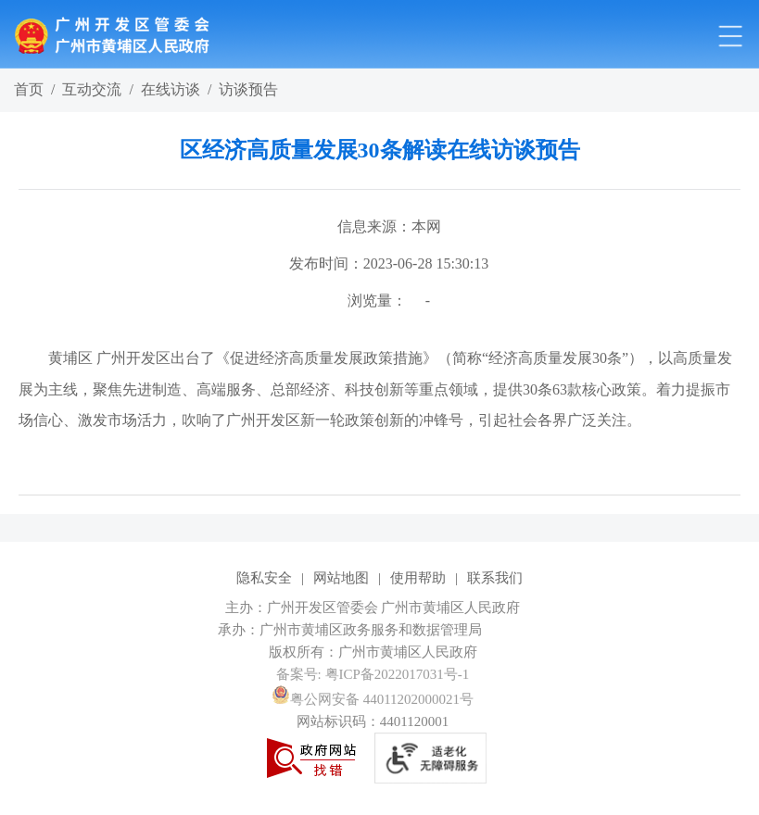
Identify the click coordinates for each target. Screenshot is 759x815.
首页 (29, 89)
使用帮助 (418, 577)
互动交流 (91, 89)
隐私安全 (264, 577)
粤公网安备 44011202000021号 (373, 699)
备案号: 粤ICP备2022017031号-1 (373, 674)
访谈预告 (248, 89)
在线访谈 (170, 89)
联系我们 (495, 577)
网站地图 (341, 577)
